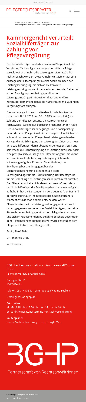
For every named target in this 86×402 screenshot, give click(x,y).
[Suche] (68, 11)
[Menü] (75, 11)
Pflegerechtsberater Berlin (28, 394)
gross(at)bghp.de (25, 297)
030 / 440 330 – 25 (27, 290)
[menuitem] (68, 11)
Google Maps (54, 322)
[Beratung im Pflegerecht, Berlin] (36, 11)
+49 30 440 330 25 (43, 2)
